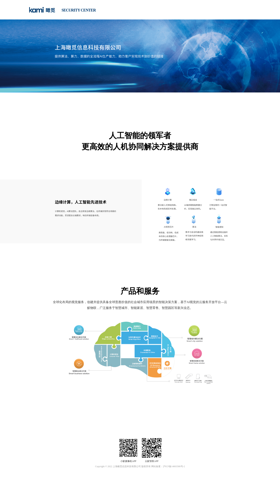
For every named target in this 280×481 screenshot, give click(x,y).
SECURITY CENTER (79, 10)
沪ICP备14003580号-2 (174, 466)
